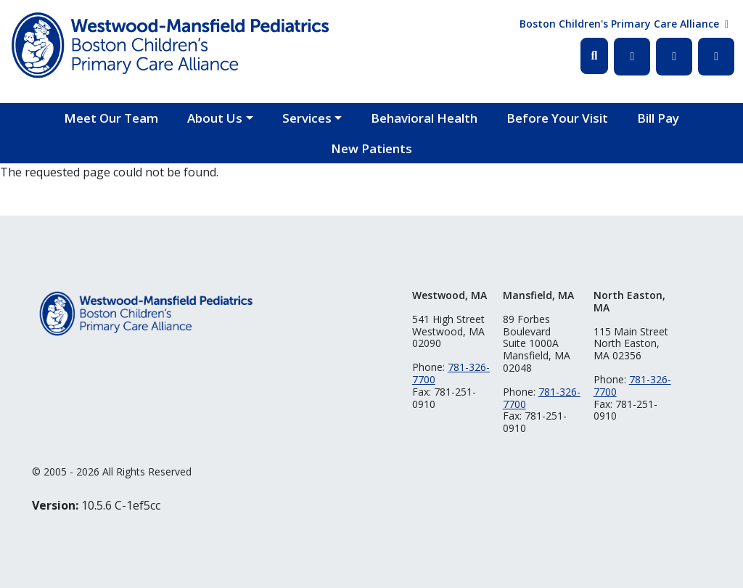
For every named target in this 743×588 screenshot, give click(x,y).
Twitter (674, 56)
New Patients (371, 148)
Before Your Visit (557, 118)
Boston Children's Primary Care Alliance (619, 23)
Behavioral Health (424, 118)
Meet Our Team (111, 118)
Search (594, 56)
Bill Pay (658, 118)
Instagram (716, 56)
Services (307, 118)
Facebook (632, 56)
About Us (214, 118)
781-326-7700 (451, 373)
